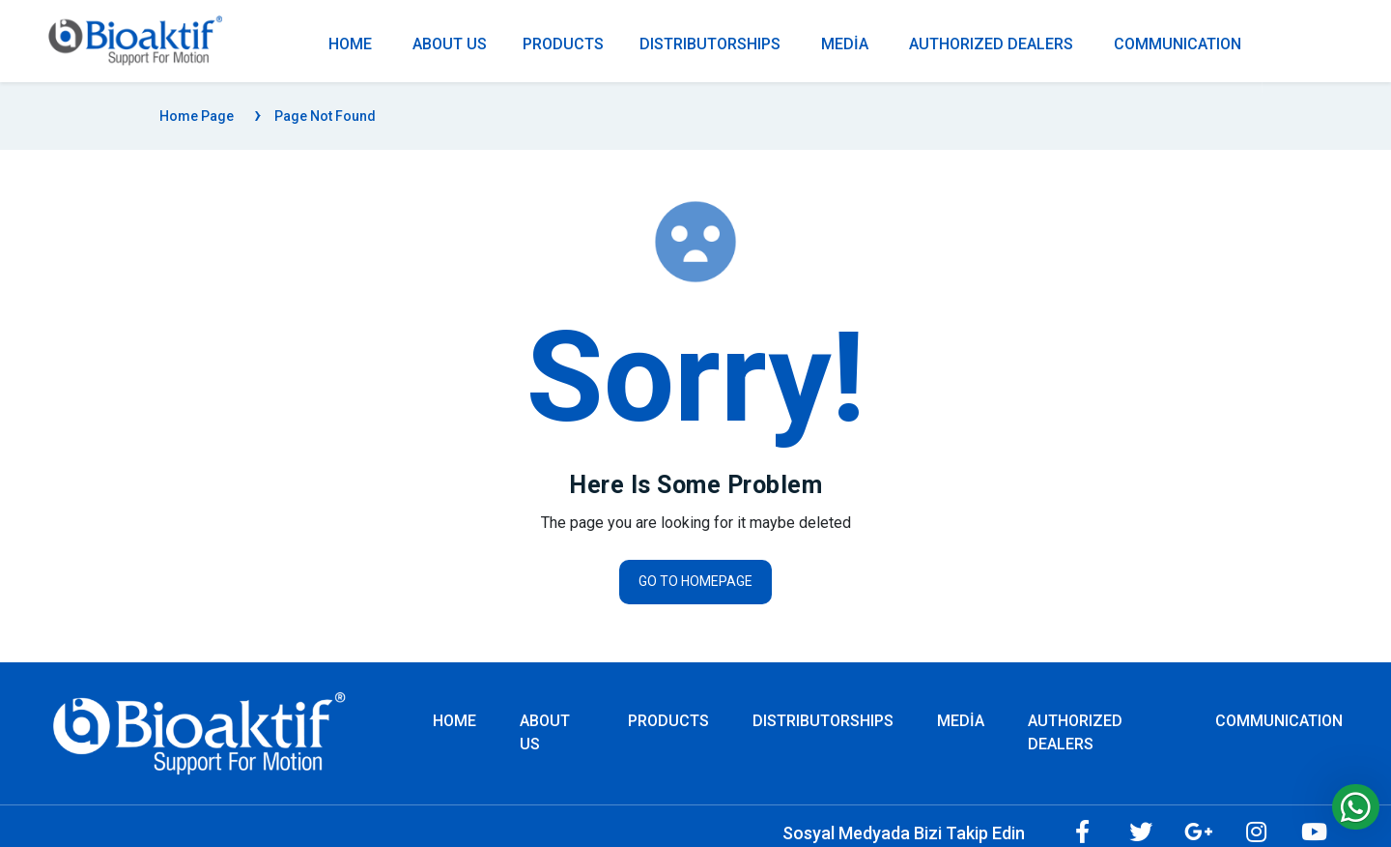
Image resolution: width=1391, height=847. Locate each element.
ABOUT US (449, 44)
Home (454, 721)
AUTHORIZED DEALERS (991, 44)
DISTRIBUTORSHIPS (710, 44)
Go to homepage (695, 581)
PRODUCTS (563, 44)
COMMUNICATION (1177, 44)
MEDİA (844, 44)
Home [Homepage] (350, 44)
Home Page (196, 116)
